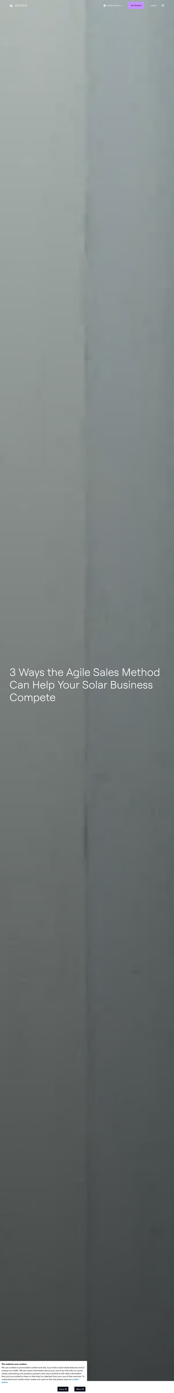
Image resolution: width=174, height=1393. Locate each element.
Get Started (136, 5)
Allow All (80, 1389)
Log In (154, 5)
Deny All (63, 1389)
